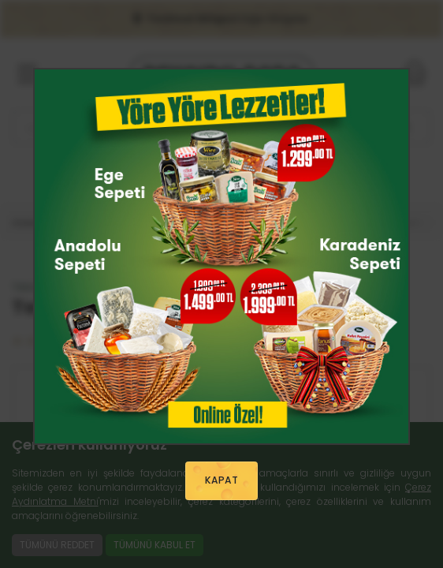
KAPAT (221, 480)
